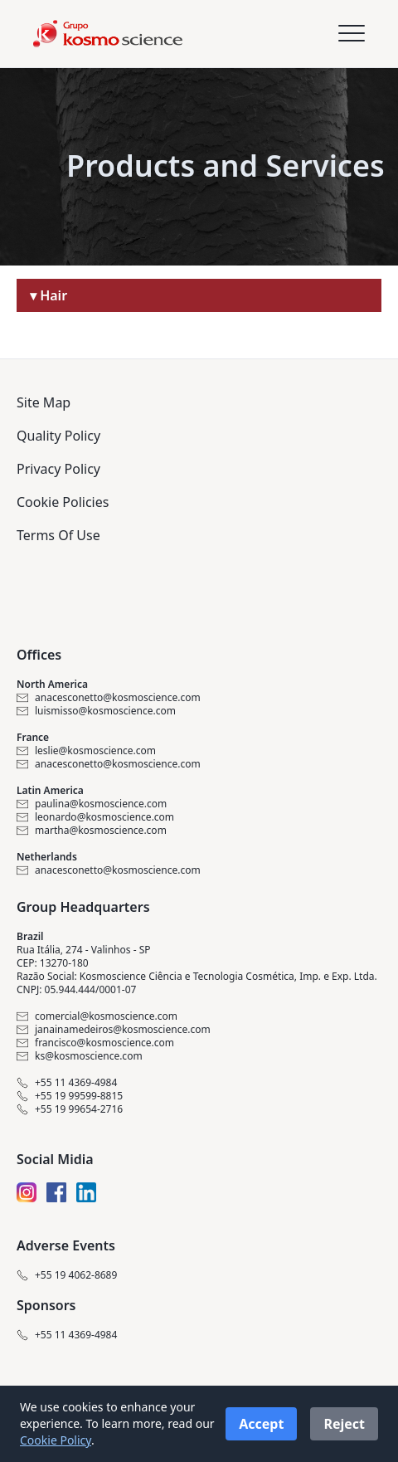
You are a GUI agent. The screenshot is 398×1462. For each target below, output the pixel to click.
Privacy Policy (58, 469)
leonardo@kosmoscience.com (95, 817)
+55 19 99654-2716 (70, 1109)
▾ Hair (48, 295)
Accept (261, 1424)
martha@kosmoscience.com (92, 830)
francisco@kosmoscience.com (95, 1043)
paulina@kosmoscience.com (92, 804)
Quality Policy (58, 435)
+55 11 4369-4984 (67, 1082)
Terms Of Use (58, 535)
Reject (344, 1424)
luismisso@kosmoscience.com (96, 711)
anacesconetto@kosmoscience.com (109, 697)
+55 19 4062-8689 (67, 1275)
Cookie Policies (63, 502)
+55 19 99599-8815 (70, 1096)
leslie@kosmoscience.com (86, 751)
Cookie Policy (55, 1440)
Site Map (43, 402)
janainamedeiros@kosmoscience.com (114, 1029)
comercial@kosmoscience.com (97, 1016)
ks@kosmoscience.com (80, 1056)
